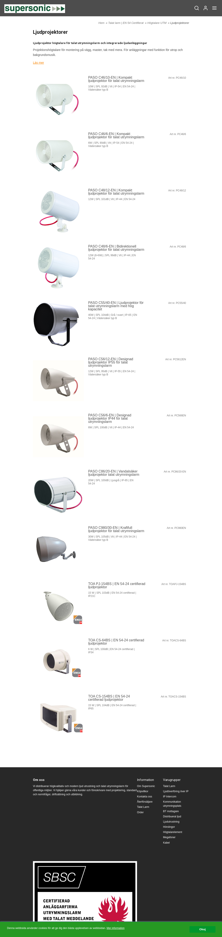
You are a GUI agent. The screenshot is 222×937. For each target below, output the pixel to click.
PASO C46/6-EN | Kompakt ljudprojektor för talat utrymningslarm (116, 135)
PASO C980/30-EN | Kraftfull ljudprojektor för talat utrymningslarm (116, 529)
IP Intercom (169, 796)
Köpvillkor (142, 791)
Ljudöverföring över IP (175, 791)
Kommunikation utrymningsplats (172, 803)
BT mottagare (171, 811)
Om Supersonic (146, 786)
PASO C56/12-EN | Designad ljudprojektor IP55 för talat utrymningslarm (110, 362)
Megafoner (169, 837)
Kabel (166, 842)
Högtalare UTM (157, 22)
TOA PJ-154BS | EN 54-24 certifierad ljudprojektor (116, 585)
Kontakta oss (144, 796)
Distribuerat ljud (172, 816)
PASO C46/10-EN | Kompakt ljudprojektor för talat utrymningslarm (116, 79)
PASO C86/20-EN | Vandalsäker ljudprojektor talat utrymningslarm (113, 472)
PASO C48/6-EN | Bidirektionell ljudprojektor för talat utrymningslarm (116, 247)
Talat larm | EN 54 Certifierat (126, 22)
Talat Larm (143, 806)
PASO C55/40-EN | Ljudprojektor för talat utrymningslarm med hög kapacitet (116, 306)
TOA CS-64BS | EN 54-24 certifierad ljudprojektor (116, 641)
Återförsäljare (144, 801)
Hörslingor (169, 826)
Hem (101, 22)
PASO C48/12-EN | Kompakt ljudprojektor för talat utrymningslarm (116, 191)
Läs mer (38, 62)
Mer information (116, 928)
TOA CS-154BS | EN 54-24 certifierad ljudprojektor (109, 697)
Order (140, 812)
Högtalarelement (172, 832)
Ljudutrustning (171, 821)
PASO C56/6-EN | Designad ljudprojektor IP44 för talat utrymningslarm (109, 418)
